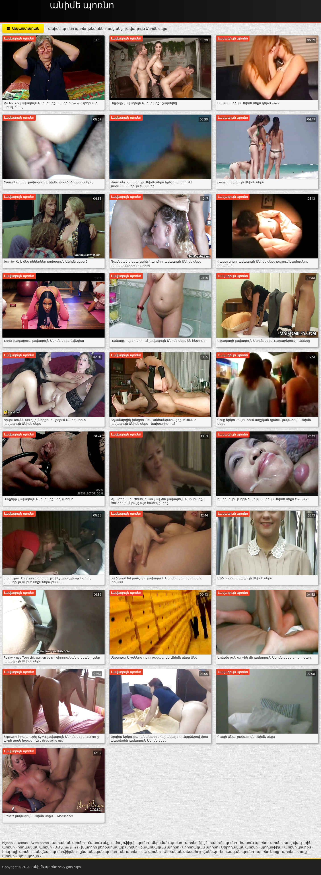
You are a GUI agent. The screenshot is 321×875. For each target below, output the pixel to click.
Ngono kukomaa (15, 843)
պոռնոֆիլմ (271, 847)
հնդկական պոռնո (35, 847)
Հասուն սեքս (100, 843)
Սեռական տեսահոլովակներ (191, 852)
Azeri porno (40, 843)
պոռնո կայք (268, 852)
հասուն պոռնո (223, 843)
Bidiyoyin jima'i (66, 847)
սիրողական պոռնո (200, 847)
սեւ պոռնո (151, 852)
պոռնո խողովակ (286, 843)
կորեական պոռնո (237, 852)
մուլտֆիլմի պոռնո (132, 843)
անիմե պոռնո (82, 5)
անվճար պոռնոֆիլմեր (56, 852)
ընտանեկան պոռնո (98, 852)
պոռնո (288, 852)
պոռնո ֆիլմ (196, 843)
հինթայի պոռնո (17, 852)
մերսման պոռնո (167, 843)
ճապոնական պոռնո (159, 847)
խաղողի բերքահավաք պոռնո (109, 847)
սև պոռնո (129, 852)
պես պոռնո (28, 856)
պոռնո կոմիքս (297, 847)
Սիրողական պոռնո (239, 847)
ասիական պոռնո (68, 843)
